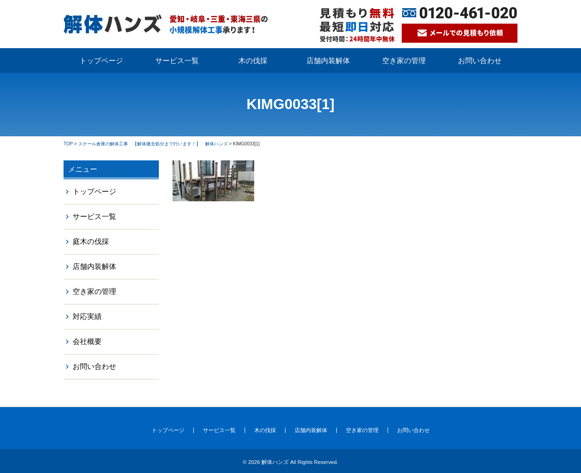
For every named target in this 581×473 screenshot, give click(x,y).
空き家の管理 (404, 61)
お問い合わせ (480, 61)
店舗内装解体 (328, 61)
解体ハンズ (275, 462)
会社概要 (87, 341)
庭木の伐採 (91, 241)
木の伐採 (252, 61)
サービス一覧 (177, 61)
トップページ (101, 61)
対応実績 (87, 316)
